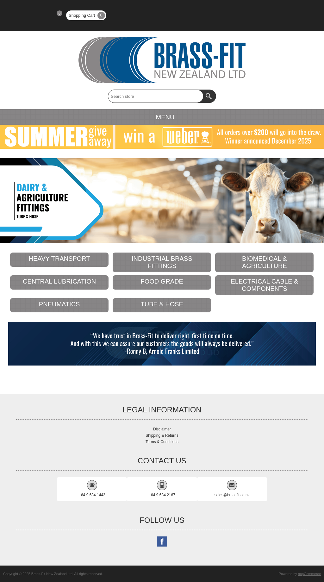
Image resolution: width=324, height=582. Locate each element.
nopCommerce (309, 574)
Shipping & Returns (162, 435)
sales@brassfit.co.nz (232, 495)
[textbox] (155, 96)
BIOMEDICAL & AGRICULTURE (264, 262)
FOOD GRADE (162, 281)
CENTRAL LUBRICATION (59, 281)
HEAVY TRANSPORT (59, 258)
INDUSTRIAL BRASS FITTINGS (162, 262)
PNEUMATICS (59, 304)
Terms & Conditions (162, 442)
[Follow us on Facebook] (162, 541)
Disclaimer (162, 429)
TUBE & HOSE (161, 304)
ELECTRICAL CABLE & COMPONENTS (264, 285)
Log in (35, 15)
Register (19, 15)
